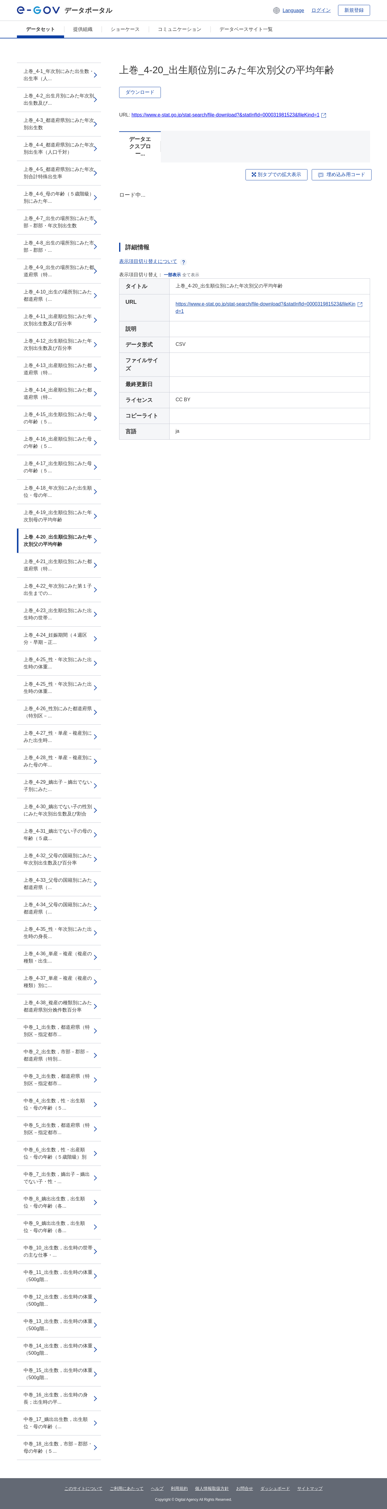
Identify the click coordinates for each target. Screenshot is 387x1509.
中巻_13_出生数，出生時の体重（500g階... (58, 1325)
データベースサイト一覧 (246, 29)
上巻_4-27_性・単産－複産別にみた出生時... (58, 736)
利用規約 (179, 1488)
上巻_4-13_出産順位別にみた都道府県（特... (58, 369)
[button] (288, 10)
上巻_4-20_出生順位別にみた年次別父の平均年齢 (58, 540)
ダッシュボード (275, 1488)
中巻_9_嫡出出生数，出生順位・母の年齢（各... (54, 1227)
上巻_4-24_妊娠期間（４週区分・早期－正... (55, 638)
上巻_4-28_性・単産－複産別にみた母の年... (58, 761)
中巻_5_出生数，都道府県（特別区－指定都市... (57, 1129)
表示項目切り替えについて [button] (153, 261)
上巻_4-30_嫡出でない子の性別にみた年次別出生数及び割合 (58, 810)
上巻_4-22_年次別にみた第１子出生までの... (58, 589)
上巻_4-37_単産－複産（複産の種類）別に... (58, 982)
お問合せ (244, 1488)
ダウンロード (139, 92)
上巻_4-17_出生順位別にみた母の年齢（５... (58, 467)
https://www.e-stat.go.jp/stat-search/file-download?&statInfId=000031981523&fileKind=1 (226, 114)
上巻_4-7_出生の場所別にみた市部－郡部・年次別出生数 (59, 222)
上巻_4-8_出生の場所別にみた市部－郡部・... (59, 246)
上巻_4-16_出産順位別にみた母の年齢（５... (58, 442)
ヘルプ (157, 1488)
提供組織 (83, 29)
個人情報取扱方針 (212, 1488)
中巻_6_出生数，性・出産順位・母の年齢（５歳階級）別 (55, 1153)
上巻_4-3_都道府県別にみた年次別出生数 (59, 124)
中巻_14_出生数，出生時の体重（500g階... (58, 1349)
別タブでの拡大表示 (276, 174)
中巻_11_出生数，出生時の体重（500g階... (58, 1276)
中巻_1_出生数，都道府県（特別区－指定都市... (57, 1031)
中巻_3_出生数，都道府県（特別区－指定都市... (57, 1080)
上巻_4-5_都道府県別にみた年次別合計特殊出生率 (59, 173)
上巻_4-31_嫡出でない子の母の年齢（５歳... (58, 834)
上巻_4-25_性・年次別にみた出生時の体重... (58, 663)
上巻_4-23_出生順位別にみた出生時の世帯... (58, 614)
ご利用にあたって (127, 1488)
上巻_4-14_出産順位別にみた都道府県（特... (58, 393)
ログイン (321, 10)
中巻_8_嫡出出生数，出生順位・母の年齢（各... (54, 1202)
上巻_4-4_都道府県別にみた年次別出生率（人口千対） (59, 148)
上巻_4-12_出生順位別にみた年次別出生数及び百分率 (58, 344)
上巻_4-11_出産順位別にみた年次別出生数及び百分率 (58, 320)
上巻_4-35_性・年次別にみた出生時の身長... (58, 933)
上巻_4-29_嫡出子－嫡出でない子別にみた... (58, 785)
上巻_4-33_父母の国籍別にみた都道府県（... (58, 884)
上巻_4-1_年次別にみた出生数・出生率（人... (59, 75)
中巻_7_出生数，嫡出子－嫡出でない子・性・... (57, 1178)
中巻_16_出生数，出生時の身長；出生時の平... (56, 1398)
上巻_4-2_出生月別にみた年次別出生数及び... (59, 99)
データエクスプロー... (140, 146)
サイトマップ (310, 1488)
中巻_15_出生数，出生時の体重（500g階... (58, 1374)
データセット (40, 29)
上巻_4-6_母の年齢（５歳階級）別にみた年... (59, 197)
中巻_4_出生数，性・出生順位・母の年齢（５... (54, 1104)
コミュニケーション (179, 29)
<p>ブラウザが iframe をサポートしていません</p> (244, 212)
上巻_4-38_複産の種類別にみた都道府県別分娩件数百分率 (58, 1006)
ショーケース (125, 29)
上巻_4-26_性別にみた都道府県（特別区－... (58, 712)
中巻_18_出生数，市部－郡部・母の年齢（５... (58, 1447)
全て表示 (190, 274)
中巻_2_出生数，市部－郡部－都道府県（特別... (57, 1055)
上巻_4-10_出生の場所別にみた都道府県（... (58, 295)
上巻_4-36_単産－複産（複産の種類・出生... (58, 957)
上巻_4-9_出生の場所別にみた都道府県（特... (59, 271)
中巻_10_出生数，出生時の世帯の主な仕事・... (58, 1251)
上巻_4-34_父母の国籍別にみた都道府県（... (58, 908)
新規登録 (354, 10)
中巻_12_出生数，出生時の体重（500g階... (58, 1300)
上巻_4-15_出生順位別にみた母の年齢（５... (58, 418)
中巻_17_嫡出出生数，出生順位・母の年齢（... (56, 1423)
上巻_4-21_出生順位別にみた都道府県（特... (58, 565)
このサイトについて (83, 1488)
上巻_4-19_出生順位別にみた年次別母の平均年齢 (58, 516)
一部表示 (172, 274)
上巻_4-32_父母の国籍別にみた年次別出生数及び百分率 (58, 859)
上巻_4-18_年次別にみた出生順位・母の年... (58, 491)
